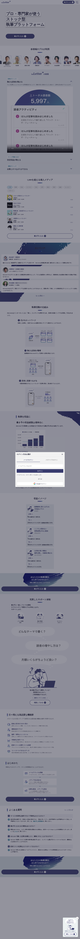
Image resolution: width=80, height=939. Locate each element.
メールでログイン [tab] (28, 460)
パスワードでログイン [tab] (52, 460)
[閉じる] (77, 918)
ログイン (40, 471)
